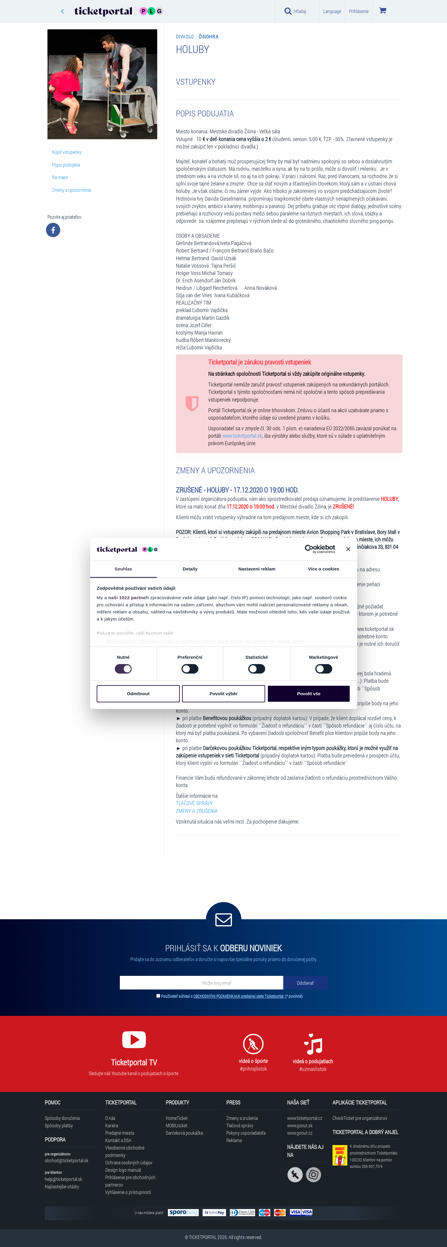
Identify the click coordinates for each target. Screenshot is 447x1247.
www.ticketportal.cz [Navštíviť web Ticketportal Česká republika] (304, 1118)
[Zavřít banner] (348, 549)
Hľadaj (295, 11)
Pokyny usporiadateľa (245, 1133)
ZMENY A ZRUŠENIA (197, 811)
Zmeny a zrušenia (242, 1118)
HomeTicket (177, 1118)
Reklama (234, 1140)
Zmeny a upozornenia (71, 190)
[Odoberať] (305, 982)
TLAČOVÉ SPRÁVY (194, 803)
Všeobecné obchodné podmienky (124, 1151)
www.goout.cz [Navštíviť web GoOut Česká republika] (299, 1133)
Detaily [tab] (190, 568)
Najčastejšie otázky (62, 1186)
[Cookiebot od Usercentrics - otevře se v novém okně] (309, 549)
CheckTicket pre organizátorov (360, 1118)
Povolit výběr (223, 693)
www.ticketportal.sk (242, 435)
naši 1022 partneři (128, 597)
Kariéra (111, 1125)
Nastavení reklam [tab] (256, 568)
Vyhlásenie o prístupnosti (128, 1192)
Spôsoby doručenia (62, 1118)
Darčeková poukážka (184, 1133)
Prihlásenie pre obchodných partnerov (130, 1181)
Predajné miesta (119, 1133)
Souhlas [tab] (123, 568)
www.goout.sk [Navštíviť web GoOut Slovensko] (300, 1125)
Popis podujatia (66, 165)
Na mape (60, 177)
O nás (110, 1118)
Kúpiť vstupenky (67, 152)
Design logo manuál (123, 1170)
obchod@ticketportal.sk (66, 1160)
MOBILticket (176, 1125)
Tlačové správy (239, 1125)
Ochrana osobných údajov (128, 1162)
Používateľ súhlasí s (232, 996)
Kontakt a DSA (118, 1140)
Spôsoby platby (59, 1125)
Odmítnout (138, 693)
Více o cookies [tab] (323, 568)
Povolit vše (308, 693)
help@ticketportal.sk (63, 1179)
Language (332, 11)
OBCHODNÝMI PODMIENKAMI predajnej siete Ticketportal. (239, 996)
